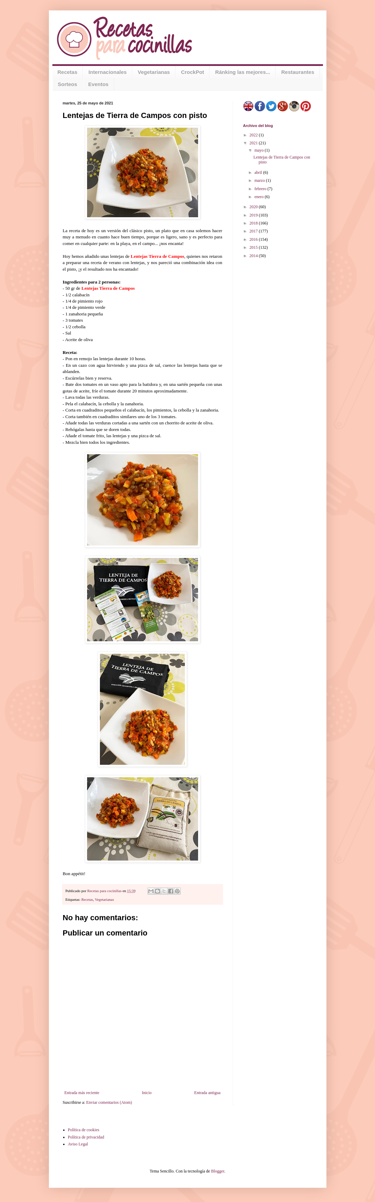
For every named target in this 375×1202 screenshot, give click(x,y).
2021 (254, 143)
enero (259, 196)
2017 (254, 231)
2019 (254, 215)
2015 (254, 247)
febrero (260, 188)
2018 (254, 223)
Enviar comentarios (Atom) (109, 1102)
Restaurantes (297, 72)
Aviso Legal (78, 1144)
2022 (254, 135)
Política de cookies (84, 1129)
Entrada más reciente (82, 1092)
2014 (254, 255)
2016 (254, 239)
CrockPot (192, 72)
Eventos (98, 84)
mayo (259, 150)
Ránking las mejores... (242, 72)
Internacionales (107, 72)
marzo (260, 180)
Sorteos (67, 84)
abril (258, 172)
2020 (254, 206)
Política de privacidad (86, 1137)
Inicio (147, 1092)
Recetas (68, 72)
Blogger (217, 1171)
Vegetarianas (154, 72)
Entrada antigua (207, 1092)
